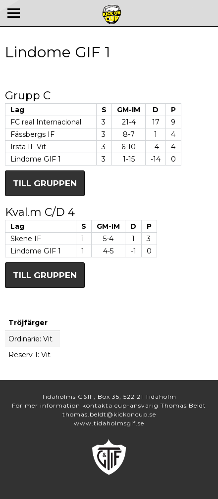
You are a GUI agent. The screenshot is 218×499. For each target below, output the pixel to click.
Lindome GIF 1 (35, 159)
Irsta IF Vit (28, 146)
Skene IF (25, 238)
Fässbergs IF (32, 134)
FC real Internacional (45, 122)
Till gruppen (45, 183)
